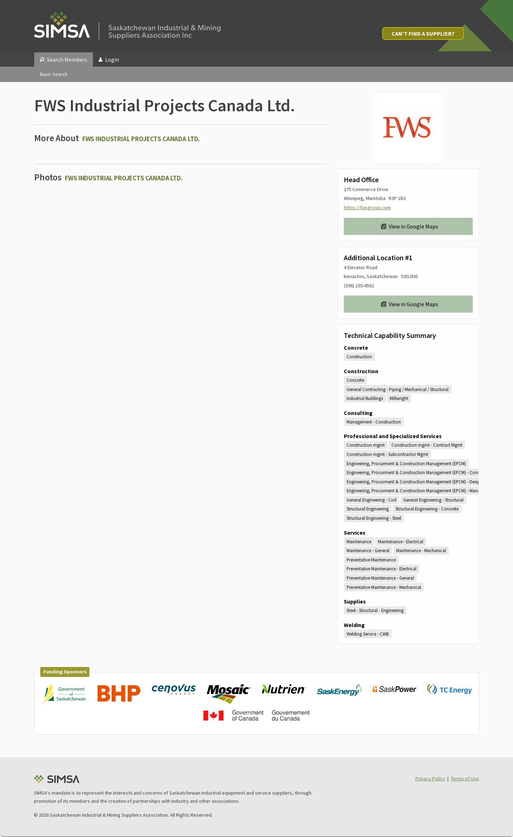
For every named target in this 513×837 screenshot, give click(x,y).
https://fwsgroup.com (367, 207)
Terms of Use (465, 778)
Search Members (63, 59)
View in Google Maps (409, 226)
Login (109, 59)
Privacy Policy (430, 778)
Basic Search (53, 74)
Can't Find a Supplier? (423, 33)
